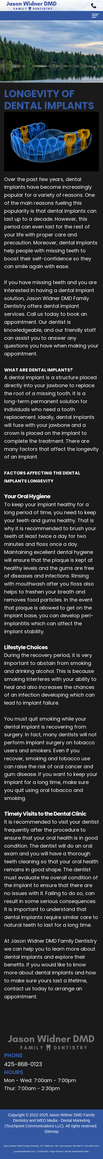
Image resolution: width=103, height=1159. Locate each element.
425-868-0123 (23, 1064)
